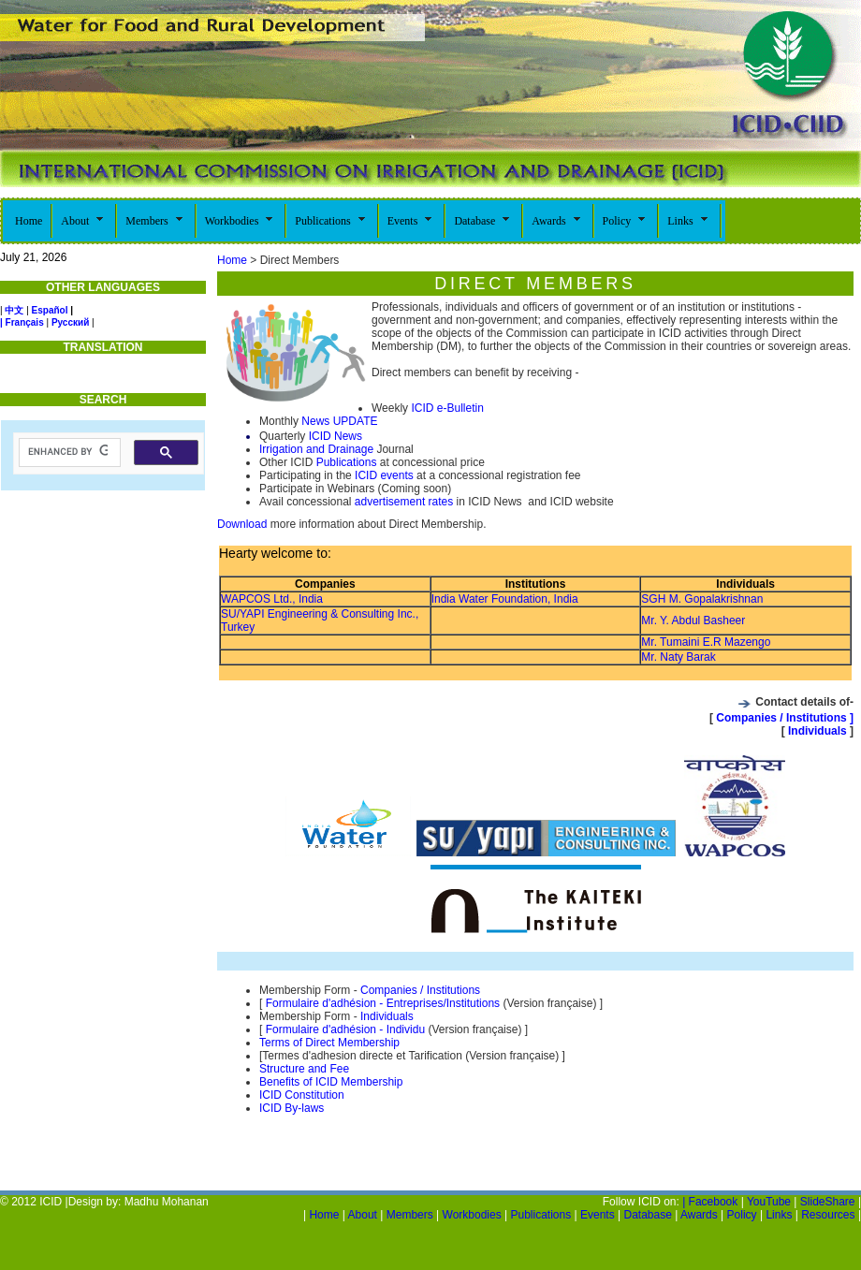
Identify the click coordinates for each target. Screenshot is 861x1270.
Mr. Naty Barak (678, 657)
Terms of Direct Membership (329, 1042)
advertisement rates (404, 501)
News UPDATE (339, 421)
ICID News (333, 436)
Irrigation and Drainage (316, 449)
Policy (742, 1214)
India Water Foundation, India (504, 599)
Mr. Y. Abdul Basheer (693, 620)
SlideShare (827, 1201)
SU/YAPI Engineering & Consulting (309, 613)
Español (50, 310)
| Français (22, 322)
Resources (827, 1214)
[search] (68, 452)
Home (232, 260)
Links (779, 1214)
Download (242, 524)
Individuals (819, 730)
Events (597, 1214)
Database (647, 1214)
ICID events (384, 475)
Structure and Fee (304, 1068)
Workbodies (472, 1214)
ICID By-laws (291, 1108)
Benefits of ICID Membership (330, 1081)
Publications (346, 462)
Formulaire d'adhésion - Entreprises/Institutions (383, 1003)
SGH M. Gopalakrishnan (702, 599)
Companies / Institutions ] (783, 717)
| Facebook (709, 1201)
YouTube (769, 1201)
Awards (699, 1214)
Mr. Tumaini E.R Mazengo (705, 642)
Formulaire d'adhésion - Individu (345, 1029)
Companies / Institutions (420, 990)
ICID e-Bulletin (447, 408)
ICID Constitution (301, 1095)
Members (410, 1214)
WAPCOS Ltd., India (272, 599)
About (362, 1214)
